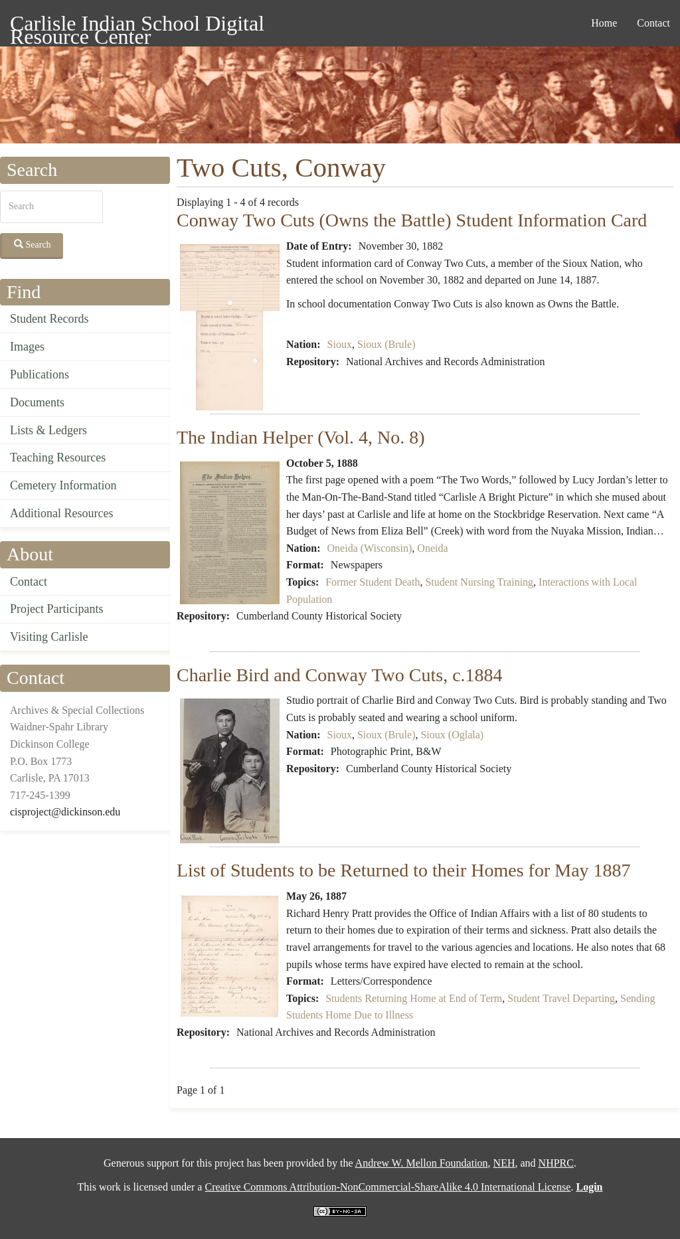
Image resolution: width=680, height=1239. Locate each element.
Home (604, 23)
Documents (37, 402)
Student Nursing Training (479, 582)
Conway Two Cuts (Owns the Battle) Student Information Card (412, 220)
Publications (39, 374)
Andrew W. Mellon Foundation (421, 1163)
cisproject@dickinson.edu (65, 811)
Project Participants (56, 609)
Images (27, 346)
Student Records (49, 318)
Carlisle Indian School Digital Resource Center (137, 25)
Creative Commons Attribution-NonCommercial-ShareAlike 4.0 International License (387, 1187)
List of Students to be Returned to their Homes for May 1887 (404, 870)
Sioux (339, 344)
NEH (504, 1163)
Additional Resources (61, 513)
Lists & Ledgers (48, 430)
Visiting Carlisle (49, 636)
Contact (653, 23)
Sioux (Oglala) (451, 734)
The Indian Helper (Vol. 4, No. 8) (301, 437)
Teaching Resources (58, 457)
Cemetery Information (63, 485)
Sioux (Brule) (386, 344)
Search (32, 244)
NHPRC (556, 1163)
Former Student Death (372, 582)
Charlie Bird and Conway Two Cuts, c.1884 (340, 675)
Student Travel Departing (561, 998)
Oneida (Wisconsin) (369, 548)
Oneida (432, 548)
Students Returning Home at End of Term (413, 998)
